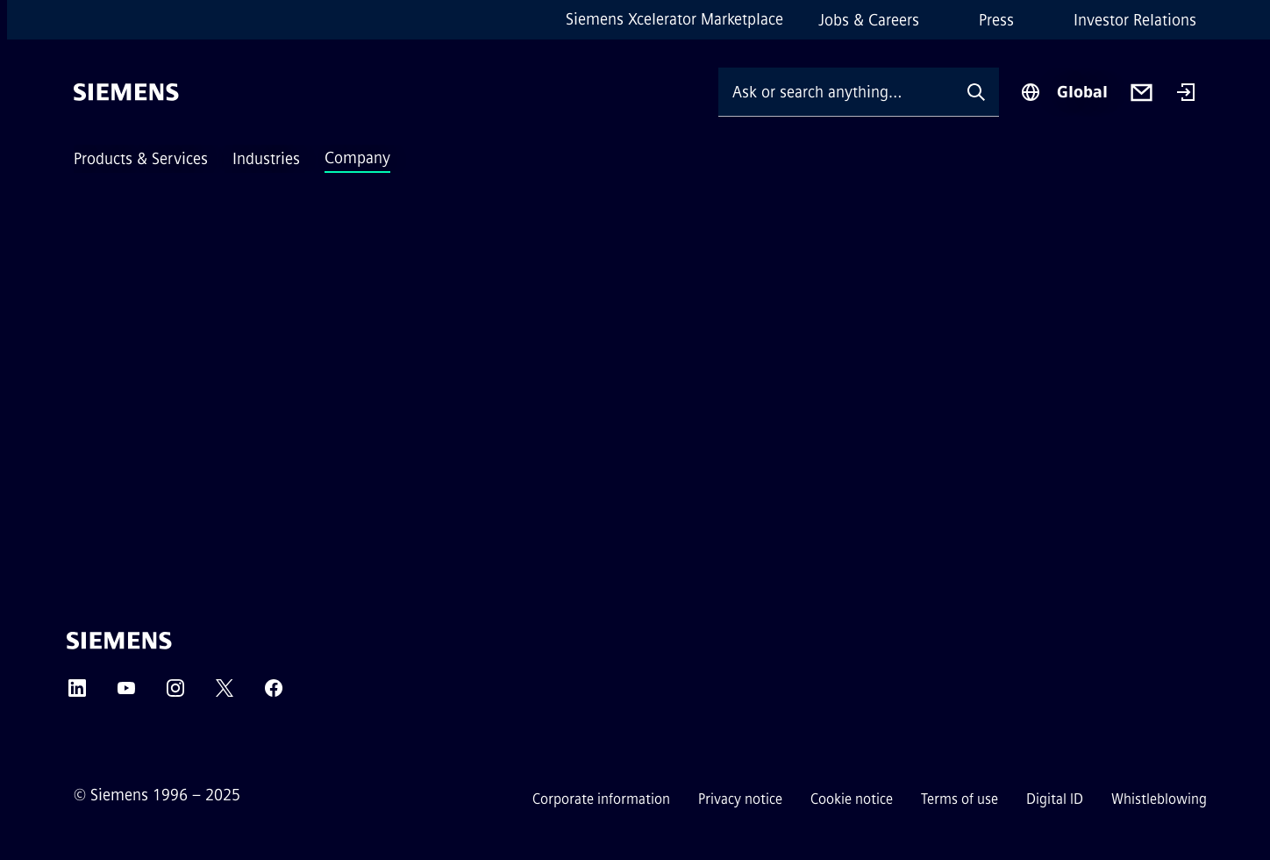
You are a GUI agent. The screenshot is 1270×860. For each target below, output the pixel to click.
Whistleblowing (1159, 799)
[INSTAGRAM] (175, 693)
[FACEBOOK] (273, 693)
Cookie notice (851, 799)
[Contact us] (1141, 92)
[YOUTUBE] (126, 693)
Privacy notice (740, 799)
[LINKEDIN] (77, 693)
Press (996, 20)
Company (357, 158)
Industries (266, 158)
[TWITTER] (224, 693)
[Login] (1185, 94)
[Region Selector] (1064, 92)
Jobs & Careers (868, 20)
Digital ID (1054, 799)
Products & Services (141, 158)
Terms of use (959, 799)
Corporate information (601, 799)
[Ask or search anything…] (835, 92)
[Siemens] (126, 92)
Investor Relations (1135, 20)
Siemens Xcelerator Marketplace (674, 19)
